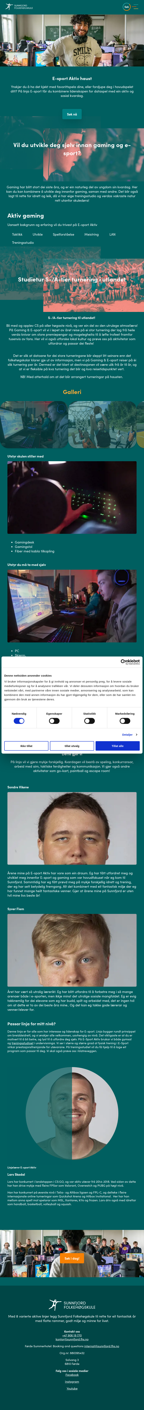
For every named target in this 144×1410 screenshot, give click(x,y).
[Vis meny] (136, 6)
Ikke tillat (26, 745)
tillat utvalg (72, 745)
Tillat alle (118, 745)
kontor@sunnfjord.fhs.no (72, 1339)
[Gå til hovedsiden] (19, 7)
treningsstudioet (22, 1043)
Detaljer (127, 734)
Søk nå (72, 114)
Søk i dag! (72, 1258)
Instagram (72, 1381)
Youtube (72, 1388)
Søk (127, 7)
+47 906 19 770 (72, 1335)
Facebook (72, 1375)
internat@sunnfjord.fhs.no (101, 1346)
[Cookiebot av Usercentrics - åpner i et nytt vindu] (123, 662)
